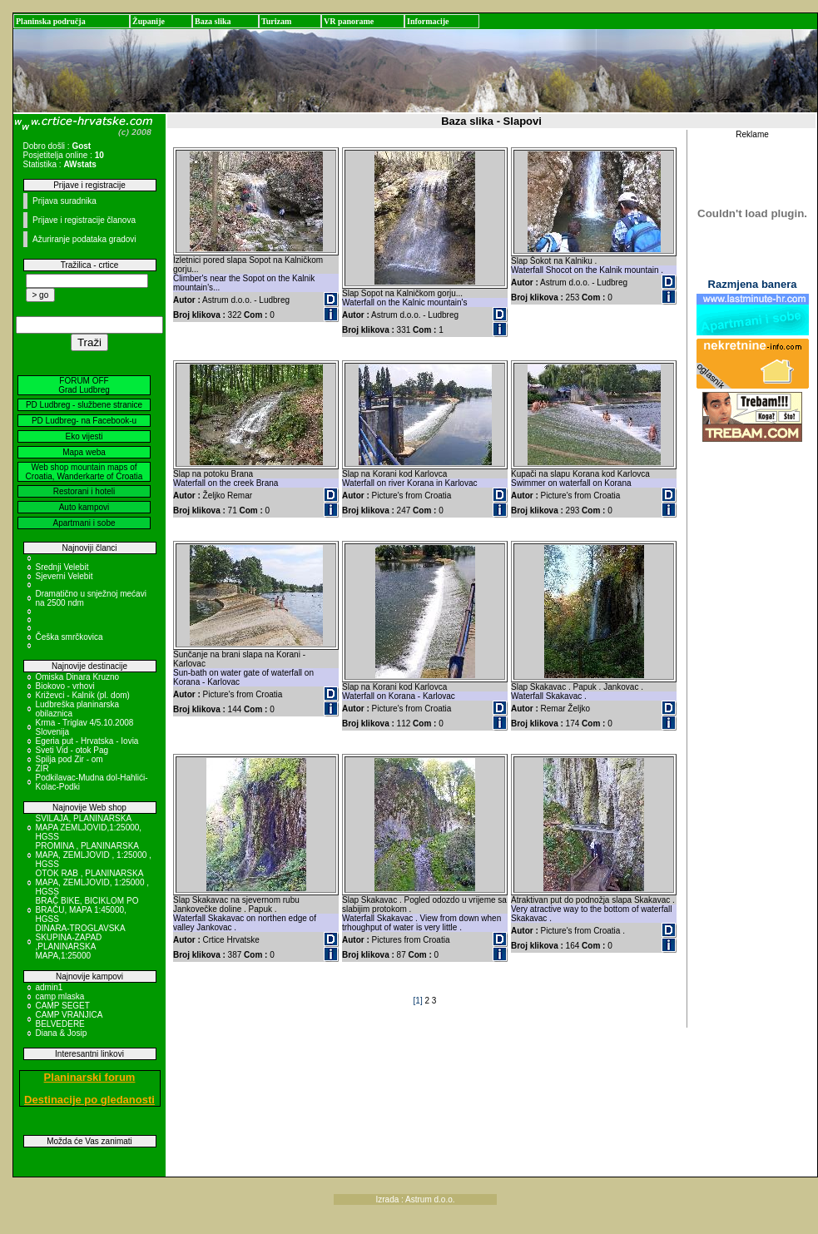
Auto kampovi (84, 507)
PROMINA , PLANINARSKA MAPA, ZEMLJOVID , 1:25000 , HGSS (93, 855)
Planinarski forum (90, 1077)
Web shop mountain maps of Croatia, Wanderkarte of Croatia (84, 472)
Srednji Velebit (62, 567)
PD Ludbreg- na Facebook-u (84, 420)
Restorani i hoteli (84, 491)
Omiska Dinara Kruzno (78, 676)
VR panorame (349, 21)
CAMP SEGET (63, 1005)
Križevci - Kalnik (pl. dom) (83, 695)
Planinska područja (51, 21)
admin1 (49, 987)
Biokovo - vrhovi (65, 686)
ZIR (42, 768)
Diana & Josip (61, 1033)
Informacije (428, 21)
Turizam (276, 21)
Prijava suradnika (64, 201)
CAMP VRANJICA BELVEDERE (69, 1019)
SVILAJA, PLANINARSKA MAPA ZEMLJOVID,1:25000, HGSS (89, 827)
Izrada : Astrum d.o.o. (415, 1199)
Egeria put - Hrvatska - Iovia (87, 741)
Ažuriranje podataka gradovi (84, 239)
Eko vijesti (83, 436)
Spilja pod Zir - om (69, 759)
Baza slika (213, 21)
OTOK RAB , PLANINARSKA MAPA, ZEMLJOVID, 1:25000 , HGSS (93, 882)
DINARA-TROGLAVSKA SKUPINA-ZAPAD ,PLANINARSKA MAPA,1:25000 (81, 942)
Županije (148, 21)
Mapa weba (84, 452)
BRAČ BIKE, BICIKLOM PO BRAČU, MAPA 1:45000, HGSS (87, 910)
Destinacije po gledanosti (89, 1099)
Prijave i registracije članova (84, 220)
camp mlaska (60, 996)
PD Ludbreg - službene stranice (84, 404)
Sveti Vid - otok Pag (72, 750)
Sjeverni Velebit (64, 576)
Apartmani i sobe (83, 523)
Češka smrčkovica (69, 637)
